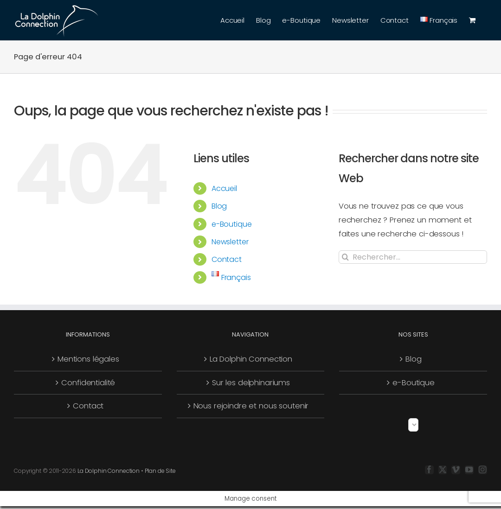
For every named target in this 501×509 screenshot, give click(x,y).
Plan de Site (160, 471)
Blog (219, 206)
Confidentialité (88, 382)
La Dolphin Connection (251, 359)
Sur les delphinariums (251, 382)
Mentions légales (88, 359)
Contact (227, 259)
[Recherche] (345, 257)
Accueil (224, 188)
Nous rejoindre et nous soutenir (251, 406)
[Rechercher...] (413, 257)
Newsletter (230, 241)
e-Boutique (232, 224)
